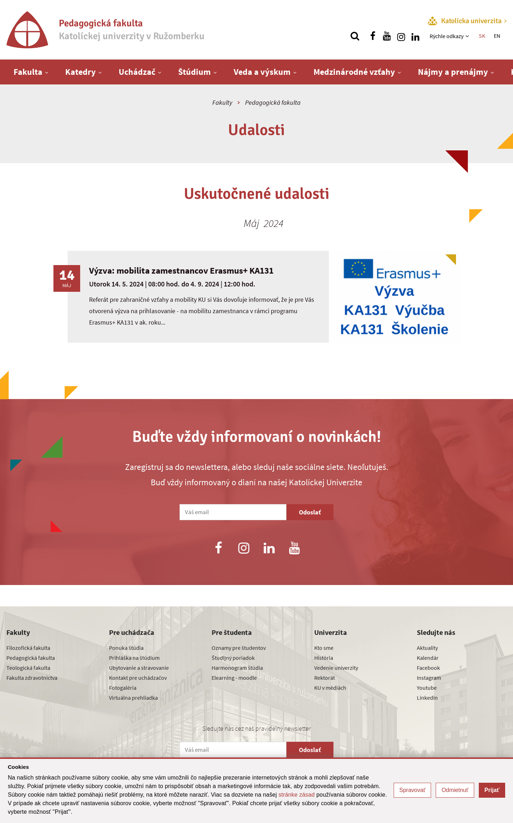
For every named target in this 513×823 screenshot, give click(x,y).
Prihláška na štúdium (134, 657)
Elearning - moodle (234, 677)
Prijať (491, 790)
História (323, 657)
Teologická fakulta (28, 667)
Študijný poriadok (233, 657)
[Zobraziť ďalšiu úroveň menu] (467, 36)
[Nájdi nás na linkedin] (415, 36)
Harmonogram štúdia (237, 667)
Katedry (80, 71)
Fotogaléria (122, 687)
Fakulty (222, 102)
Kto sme (323, 647)
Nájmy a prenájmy (453, 71)
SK (482, 35)
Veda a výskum (262, 71)
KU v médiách (330, 687)
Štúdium (194, 71)
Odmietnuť (454, 790)
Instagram (429, 677)
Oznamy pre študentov (239, 647)
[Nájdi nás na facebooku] (373, 36)
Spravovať (412, 790)
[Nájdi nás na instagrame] (401, 36)
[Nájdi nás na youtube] (387, 36)
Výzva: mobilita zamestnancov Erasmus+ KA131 (181, 270)
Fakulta (28, 71)
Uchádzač (137, 71)
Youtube (427, 687)
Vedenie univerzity (336, 667)
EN (497, 35)
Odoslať (310, 512)
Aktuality (427, 647)
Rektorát (324, 677)
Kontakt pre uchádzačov (138, 677)
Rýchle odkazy (446, 36)
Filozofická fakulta (28, 647)
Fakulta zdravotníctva (31, 677)
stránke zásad (297, 795)
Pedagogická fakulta (273, 102)
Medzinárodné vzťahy (354, 71)
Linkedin (427, 697)
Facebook (428, 667)
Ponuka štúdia (126, 647)
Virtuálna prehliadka (133, 697)
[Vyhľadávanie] (355, 36)
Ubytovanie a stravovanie (139, 667)
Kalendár (428, 657)
